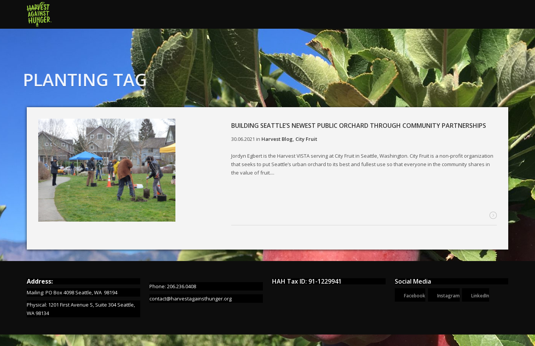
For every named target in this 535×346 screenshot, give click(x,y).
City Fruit (306, 138)
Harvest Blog (277, 138)
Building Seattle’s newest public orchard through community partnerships (358, 125)
